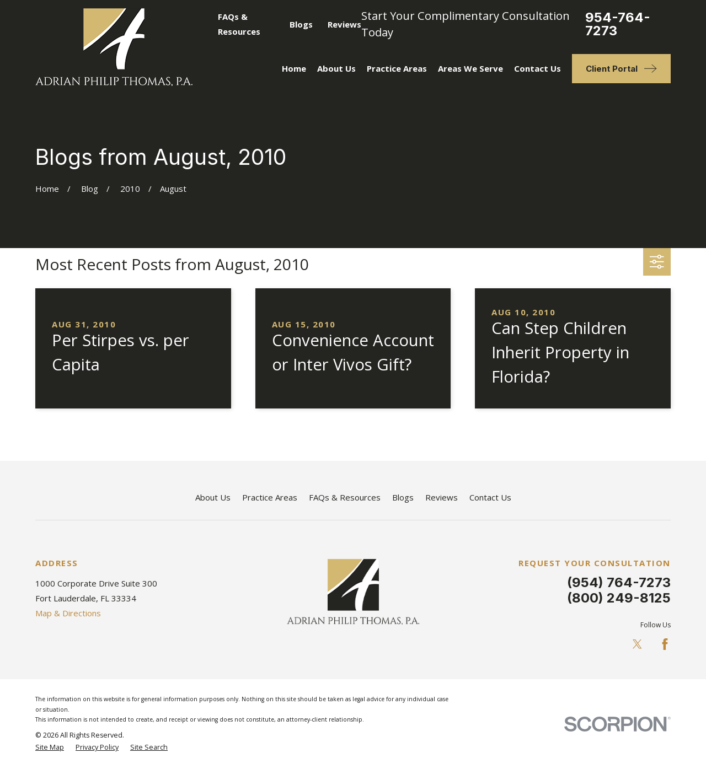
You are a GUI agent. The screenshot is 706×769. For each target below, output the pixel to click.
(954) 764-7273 (619, 582)
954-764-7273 (617, 24)
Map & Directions (68, 613)
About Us (213, 497)
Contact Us (490, 497)
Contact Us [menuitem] (537, 68)
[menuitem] (49, 747)
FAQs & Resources (345, 497)
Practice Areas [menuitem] (397, 68)
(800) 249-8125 (619, 598)
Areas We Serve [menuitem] (470, 68)
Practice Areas (269, 497)
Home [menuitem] (294, 68)
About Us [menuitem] (336, 68)
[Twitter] (637, 644)
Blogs (301, 24)
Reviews (344, 24)
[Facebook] (665, 644)
